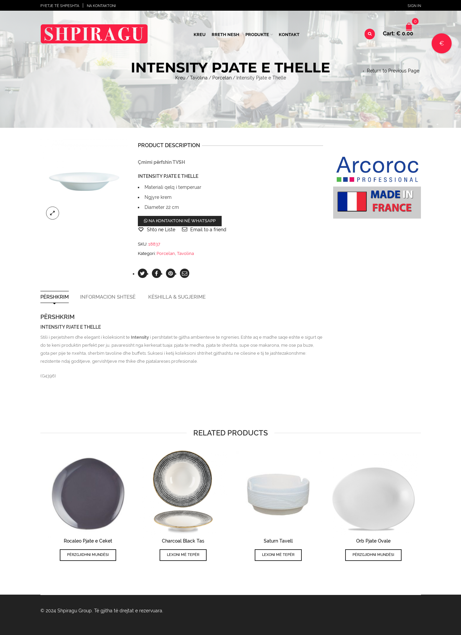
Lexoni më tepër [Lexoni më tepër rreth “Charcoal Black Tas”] (183, 555)
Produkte (257, 34)
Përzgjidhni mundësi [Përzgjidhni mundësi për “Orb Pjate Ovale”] (373, 555)
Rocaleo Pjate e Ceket (88, 541)
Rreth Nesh (225, 34)
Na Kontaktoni (101, 6)
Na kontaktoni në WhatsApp (180, 220)
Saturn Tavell (278, 541)
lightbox (52, 213)
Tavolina (199, 77)
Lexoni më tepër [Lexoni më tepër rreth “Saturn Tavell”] (278, 555)
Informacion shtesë (108, 297)
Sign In (414, 6)
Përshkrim (54, 297)
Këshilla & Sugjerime (177, 297)
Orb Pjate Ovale (373, 541)
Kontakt (289, 34)
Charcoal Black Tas (183, 541)
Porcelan (222, 77)
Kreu (200, 34)
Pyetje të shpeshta (59, 6)
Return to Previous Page (393, 70)
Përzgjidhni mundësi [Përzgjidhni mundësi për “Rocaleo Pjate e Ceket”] (88, 555)
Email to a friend (208, 229)
